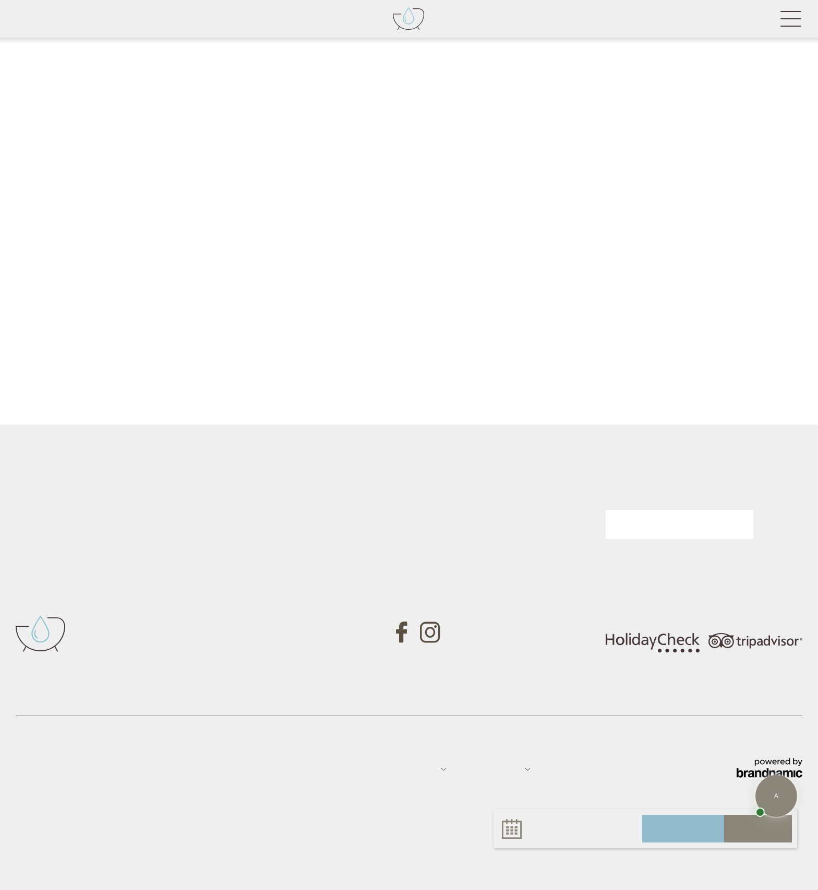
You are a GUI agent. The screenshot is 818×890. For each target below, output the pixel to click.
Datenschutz (86, 768)
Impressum (36, 768)
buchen (758, 828)
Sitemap (130, 768)
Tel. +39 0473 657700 (232, 594)
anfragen (683, 828)
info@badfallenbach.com (239, 628)
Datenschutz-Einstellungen (223, 768)
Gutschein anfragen (466, 516)
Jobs (159, 768)
